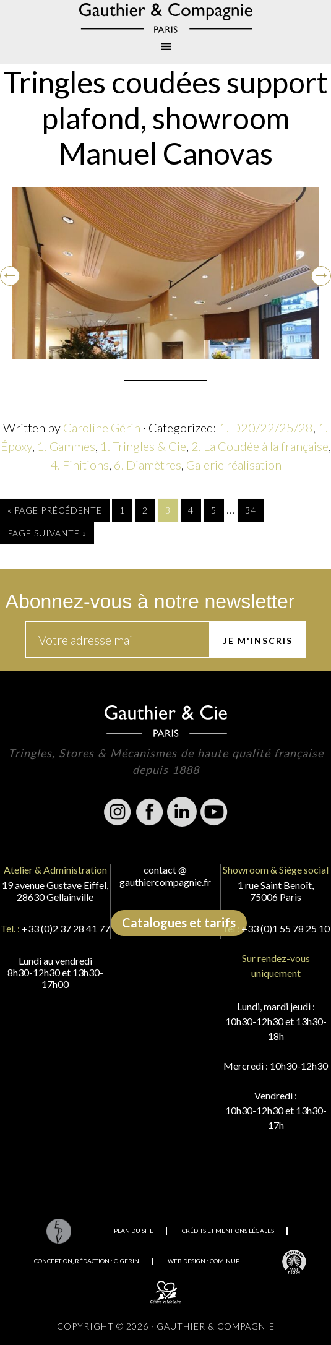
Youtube (214, 812)
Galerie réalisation (234, 464)
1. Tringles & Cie (143, 446)
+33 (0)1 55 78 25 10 (285, 928)
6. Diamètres (147, 464)
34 (250, 510)
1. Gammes (66, 446)
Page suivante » (47, 533)
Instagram (117, 812)
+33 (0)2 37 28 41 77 (66, 928)
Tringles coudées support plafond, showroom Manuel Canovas (166, 117)
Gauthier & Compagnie (165, 18)
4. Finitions (79, 464)
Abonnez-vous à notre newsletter (150, 601)
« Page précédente (54, 510)
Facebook (150, 812)
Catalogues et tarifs (179, 922)
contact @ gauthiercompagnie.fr (165, 875)
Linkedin (182, 812)
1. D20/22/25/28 (266, 427)
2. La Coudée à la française (260, 446)
